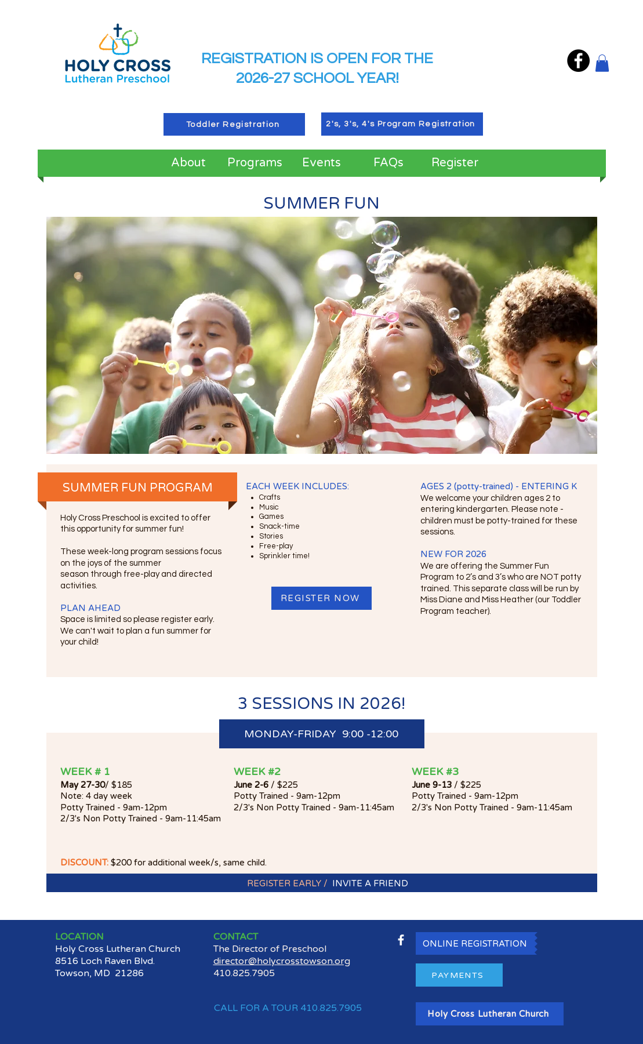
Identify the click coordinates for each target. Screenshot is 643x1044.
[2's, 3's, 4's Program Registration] (402, 124)
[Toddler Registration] (234, 124)
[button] (602, 63)
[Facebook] (578, 60)
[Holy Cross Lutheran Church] (490, 1013)
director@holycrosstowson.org (281, 961)
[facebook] (401, 940)
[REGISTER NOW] (321, 598)
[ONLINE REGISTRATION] (475, 943)
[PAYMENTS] (459, 975)
